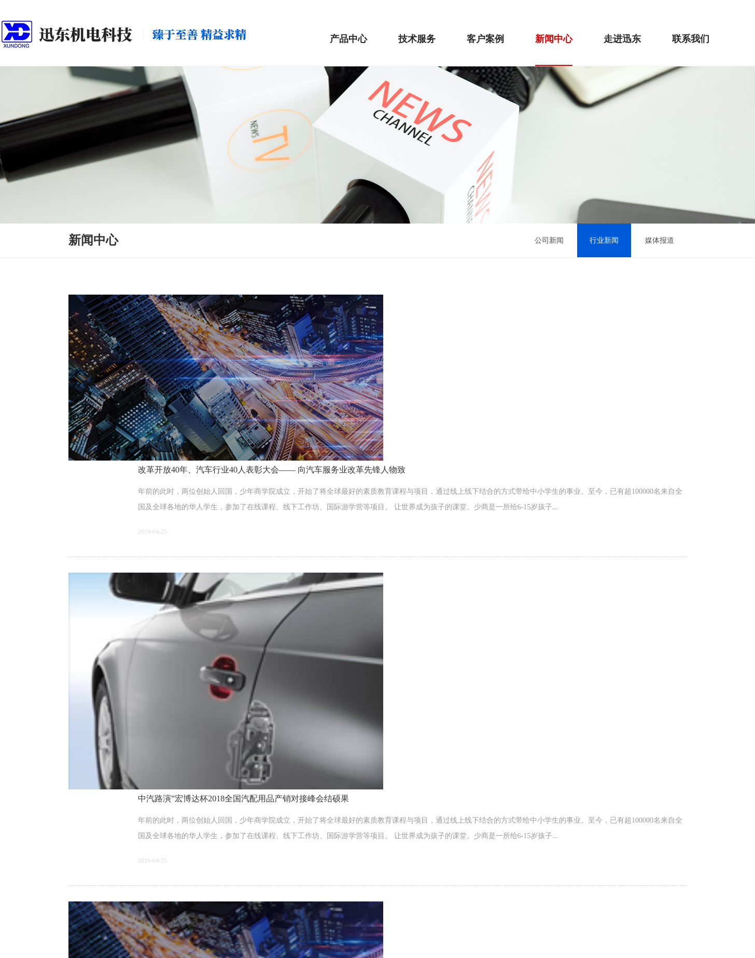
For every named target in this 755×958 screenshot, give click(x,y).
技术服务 (417, 26)
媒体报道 (656, 227)
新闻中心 (553, 26)
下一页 (411, 852)
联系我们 (690, 26)
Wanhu (482, 940)
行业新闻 (590, 227)
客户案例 (485, 26)
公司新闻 (524, 227)
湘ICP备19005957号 (326, 940)
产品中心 (348, 26)
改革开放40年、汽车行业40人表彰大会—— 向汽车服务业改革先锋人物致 (318, 288)
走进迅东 (622, 26)
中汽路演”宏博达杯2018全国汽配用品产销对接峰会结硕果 (290, 397)
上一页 (343, 852)
